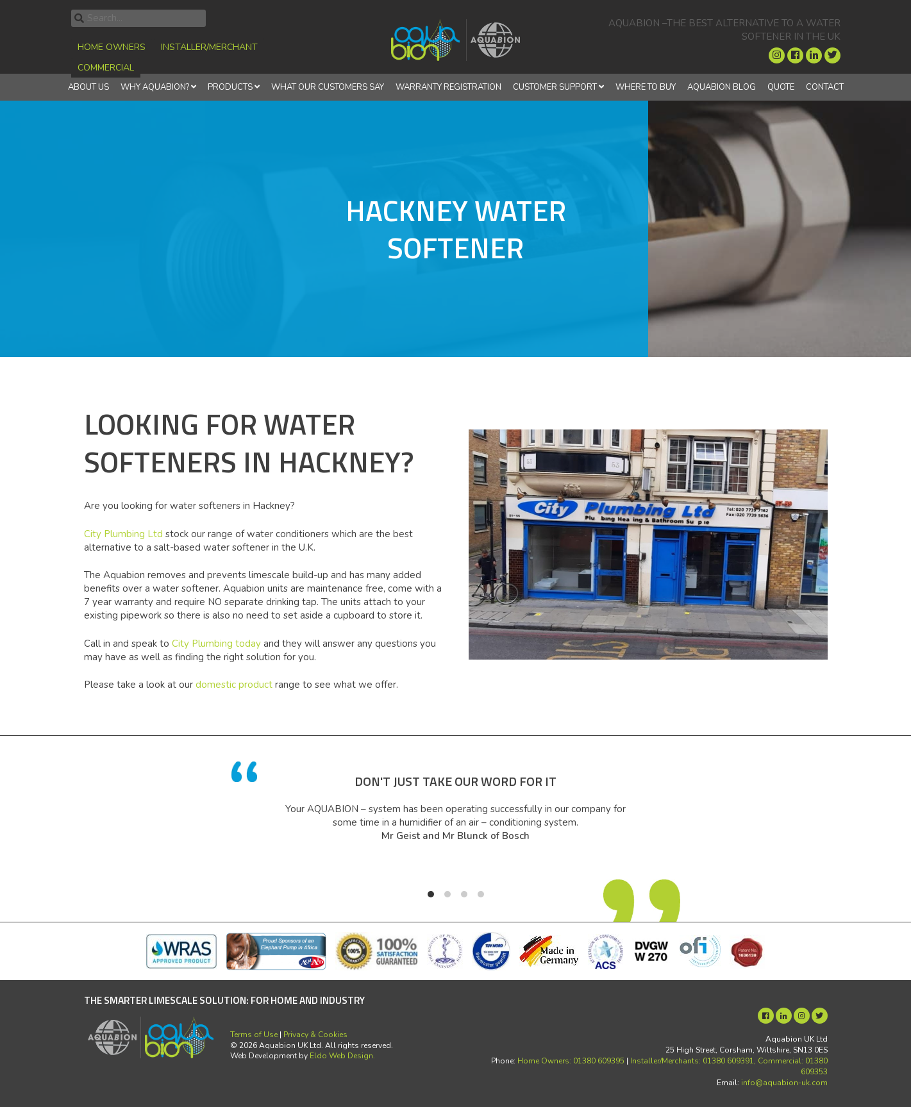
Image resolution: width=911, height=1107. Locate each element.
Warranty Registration (448, 87)
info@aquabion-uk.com (784, 1083)
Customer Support (555, 87)
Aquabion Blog (721, 87)
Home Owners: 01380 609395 (570, 1061)
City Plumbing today (216, 643)
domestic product (234, 684)
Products (230, 87)
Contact (825, 87)
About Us (88, 87)
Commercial (106, 68)
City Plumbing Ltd (123, 534)
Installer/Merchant (209, 47)
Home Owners (112, 47)
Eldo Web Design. (342, 1056)
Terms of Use (254, 1034)
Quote (780, 87)
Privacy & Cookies (315, 1034)
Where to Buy (645, 87)
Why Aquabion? (155, 87)
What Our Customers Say (327, 87)
